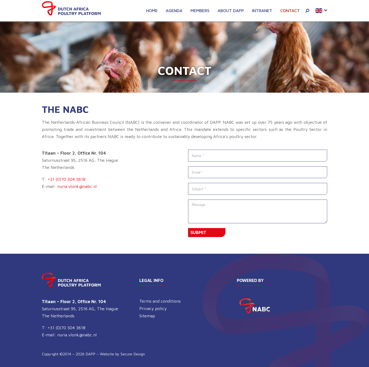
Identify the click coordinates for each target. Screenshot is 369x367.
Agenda (174, 10)
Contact (290, 10)
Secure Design (133, 354)
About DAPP (231, 10)
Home (152, 10)
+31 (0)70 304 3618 (66, 179)
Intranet (262, 10)
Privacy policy (153, 308)
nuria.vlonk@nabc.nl (77, 186)
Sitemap (147, 315)
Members (199, 10)
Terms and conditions (160, 301)
